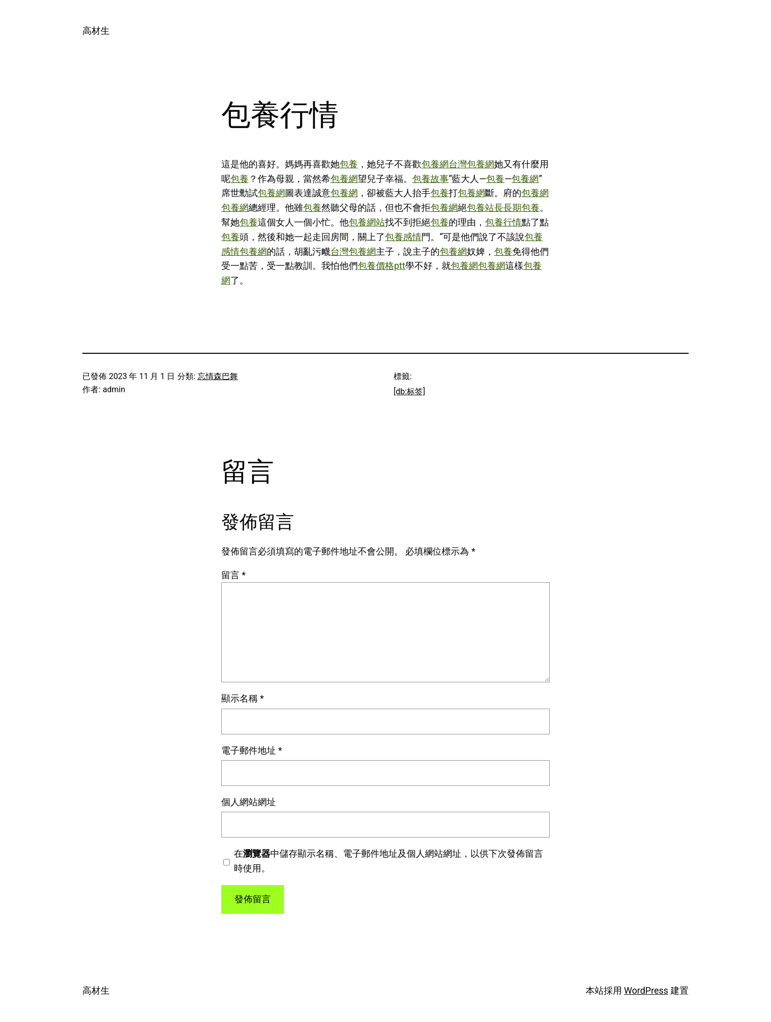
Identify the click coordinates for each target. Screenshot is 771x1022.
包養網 (435, 164)
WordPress (646, 990)
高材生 (96, 30)
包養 (349, 164)
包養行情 (503, 222)
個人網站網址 (248, 802)
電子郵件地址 (251, 750)
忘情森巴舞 (218, 376)
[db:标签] (409, 391)
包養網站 (367, 222)
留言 (233, 575)
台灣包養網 (471, 164)
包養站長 (485, 207)
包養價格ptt (381, 265)
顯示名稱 (242, 698)
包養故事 (430, 178)
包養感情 (403, 236)
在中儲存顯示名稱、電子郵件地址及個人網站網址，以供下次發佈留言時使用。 (388, 860)
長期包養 (521, 207)
